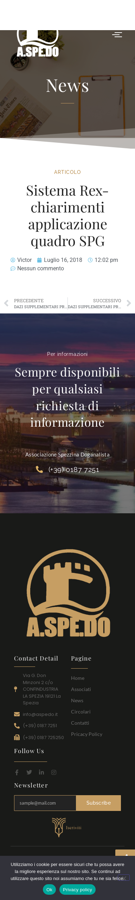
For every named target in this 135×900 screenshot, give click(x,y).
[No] (124, 877)
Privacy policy (77, 889)
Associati (81, 689)
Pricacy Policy (86, 734)
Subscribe (98, 803)
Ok (49, 889)
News (77, 700)
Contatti (80, 723)
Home (77, 678)
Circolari (81, 712)
